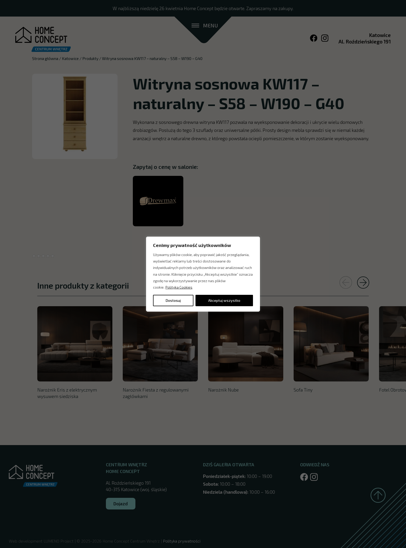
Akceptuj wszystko (224, 300)
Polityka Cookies (178, 287)
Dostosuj (173, 300)
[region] (203, 273)
